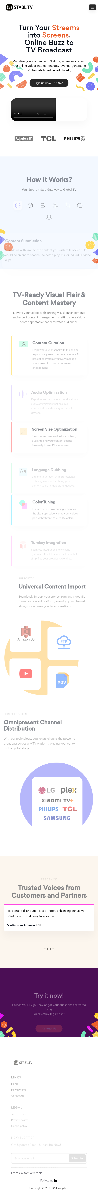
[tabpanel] (49, 917)
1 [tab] (45, 949)
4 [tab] (53, 949)
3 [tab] (50, 949)
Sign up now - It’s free (49, 83)
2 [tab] (47, 949)
